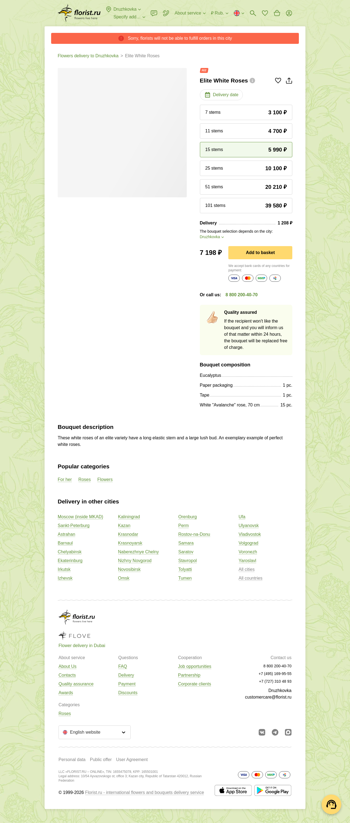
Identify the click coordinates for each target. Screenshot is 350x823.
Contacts (67, 675)
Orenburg (187, 516)
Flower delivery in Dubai (82, 645)
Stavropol (187, 560)
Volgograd (248, 543)
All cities (247, 569)
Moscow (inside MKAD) (80, 516)
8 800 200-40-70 (242, 294)
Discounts (127, 692)
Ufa (242, 516)
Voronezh (248, 551)
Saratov (185, 551)
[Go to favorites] (264, 13)
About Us (68, 666)
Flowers (105, 479)
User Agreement (132, 759)
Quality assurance (76, 684)
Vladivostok (250, 534)
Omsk (124, 578)
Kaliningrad (129, 516)
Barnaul (65, 543)
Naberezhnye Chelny (138, 551)
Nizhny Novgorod (135, 560)
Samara (186, 543)
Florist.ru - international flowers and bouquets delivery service (144, 792)
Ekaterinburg (70, 560)
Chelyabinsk (69, 551)
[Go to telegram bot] (275, 732)
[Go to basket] (277, 13)
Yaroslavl (247, 560)
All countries (250, 578)
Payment (126, 684)
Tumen (185, 578)
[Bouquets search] (252, 13)
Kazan (124, 525)
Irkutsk (64, 569)
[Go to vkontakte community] (261, 732)
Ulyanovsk (249, 525)
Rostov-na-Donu (194, 534)
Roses (84, 479)
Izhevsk (65, 578)
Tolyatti (185, 569)
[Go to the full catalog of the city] (79, 13)
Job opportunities (194, 666)
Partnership (189, 675)
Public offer (101, 759)
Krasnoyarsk (130, 543)
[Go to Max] (288, 732)
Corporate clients (194, 684)
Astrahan (66, 534)
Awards (66, 692)
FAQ (122, 666)
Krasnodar (128, 534)
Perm (183, 525)
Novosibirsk (129, 569)
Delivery (126, 675)
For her (65, 479)
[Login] (289, 13)
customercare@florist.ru (268, 697)
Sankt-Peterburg (74, 525)
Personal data (72, 759)
